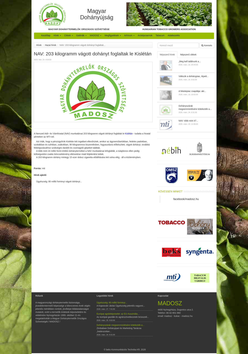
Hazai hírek (50, 45)
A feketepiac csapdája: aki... (192, 91)
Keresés (206, 45)
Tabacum (159, 35)
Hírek (57, 35)
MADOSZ (96, 35)
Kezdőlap (45, 35)
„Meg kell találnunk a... (190, 61)
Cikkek (68, 35)
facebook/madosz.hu (186, 199)
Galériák (81, 35)
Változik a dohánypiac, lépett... (194, 76)
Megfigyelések (113, 35)
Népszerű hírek (167, 54)
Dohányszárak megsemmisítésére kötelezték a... (120, 325)
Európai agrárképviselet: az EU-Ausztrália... (118, 314)
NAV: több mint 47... (188, 120)
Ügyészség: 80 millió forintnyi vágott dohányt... (59, 181)
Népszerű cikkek (188, 54)
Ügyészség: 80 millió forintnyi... (112, 302)
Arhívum (129, 35)
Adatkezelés (174, 35)
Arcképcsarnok (145, 35)
